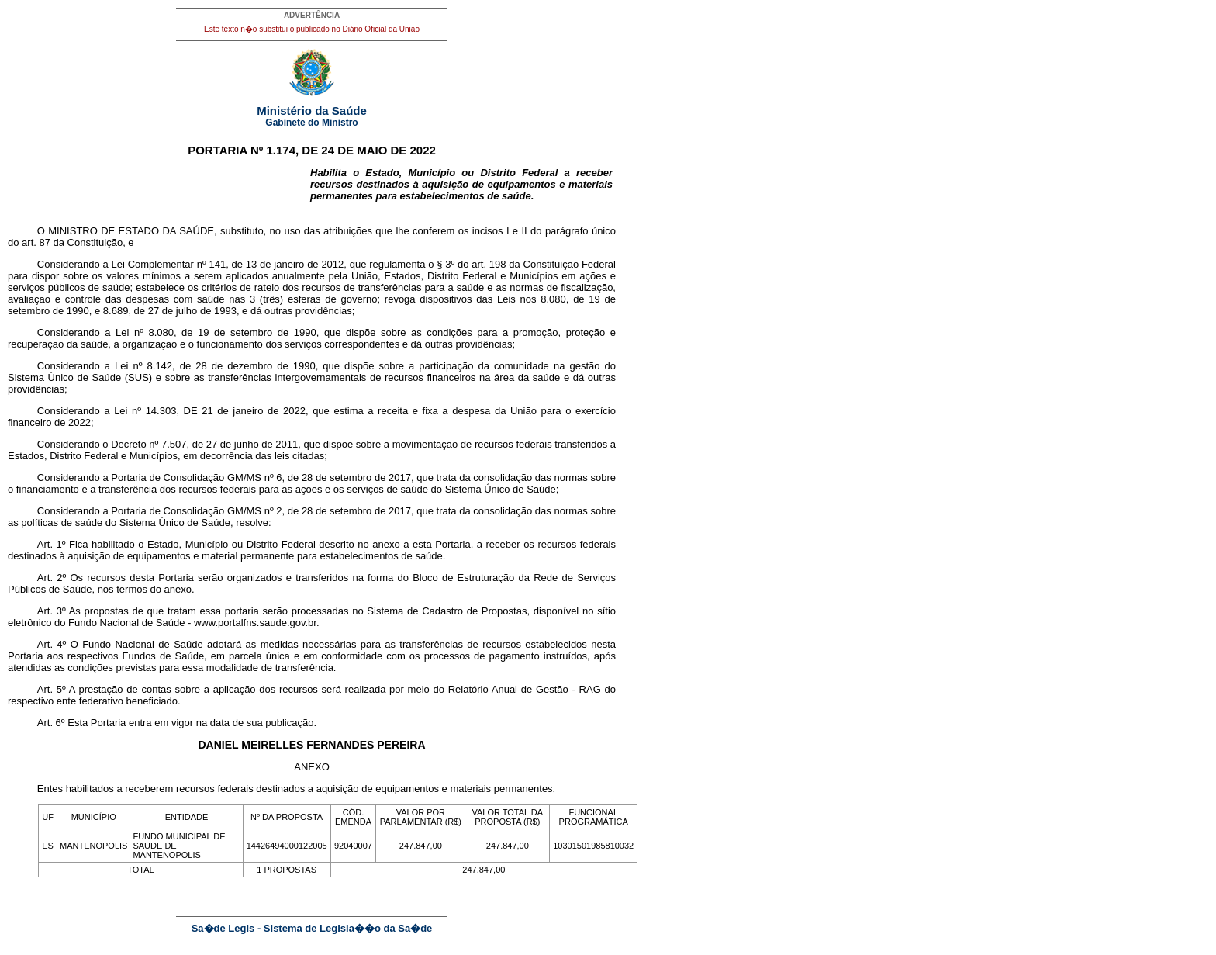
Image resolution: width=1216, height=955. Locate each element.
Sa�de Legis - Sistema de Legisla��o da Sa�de (312, 928)
